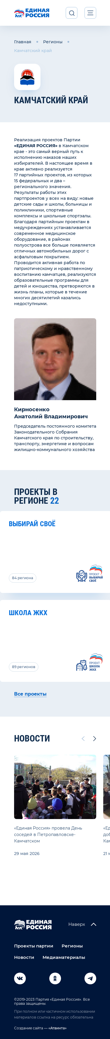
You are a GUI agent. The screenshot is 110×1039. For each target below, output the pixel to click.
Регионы (52, 41)
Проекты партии (33, 946)
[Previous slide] (82, 738)
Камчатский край (33, 50)
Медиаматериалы (64, 957)
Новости (24, 957)
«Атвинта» (57, 1028)
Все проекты (30, 694)
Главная (22, 41)
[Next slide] (94, 739)
